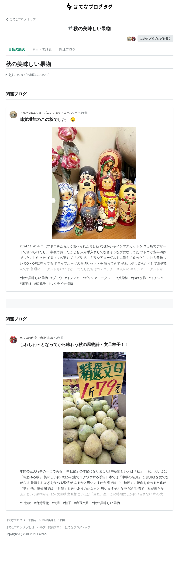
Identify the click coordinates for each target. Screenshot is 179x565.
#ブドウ (56, 278)
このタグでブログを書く (155, 38)
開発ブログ (55, 527)
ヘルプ (41, 527)
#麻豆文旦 (81, 503)
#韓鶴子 (40, 284)
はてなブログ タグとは (20, 527)
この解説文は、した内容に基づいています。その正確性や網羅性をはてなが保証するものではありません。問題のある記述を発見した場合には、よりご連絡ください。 (28, 75)
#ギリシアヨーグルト (98, 278)
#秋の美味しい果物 (34, 278)
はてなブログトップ (77, 527)
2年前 (84, 112)
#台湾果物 (41, 503)
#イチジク (156, 278)
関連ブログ (67, 49)
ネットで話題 (42, 49)
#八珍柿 (122, 278)
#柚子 (67, 503)
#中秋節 (25, 503)
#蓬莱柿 (25, 284)
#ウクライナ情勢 (61, 284)
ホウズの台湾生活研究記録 (36, 337)
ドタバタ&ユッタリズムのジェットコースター (49, 112)
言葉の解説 (16, 49)
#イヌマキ (72, 278)
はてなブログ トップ (21, 19)
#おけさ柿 (138, 278)
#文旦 (56, 503)
